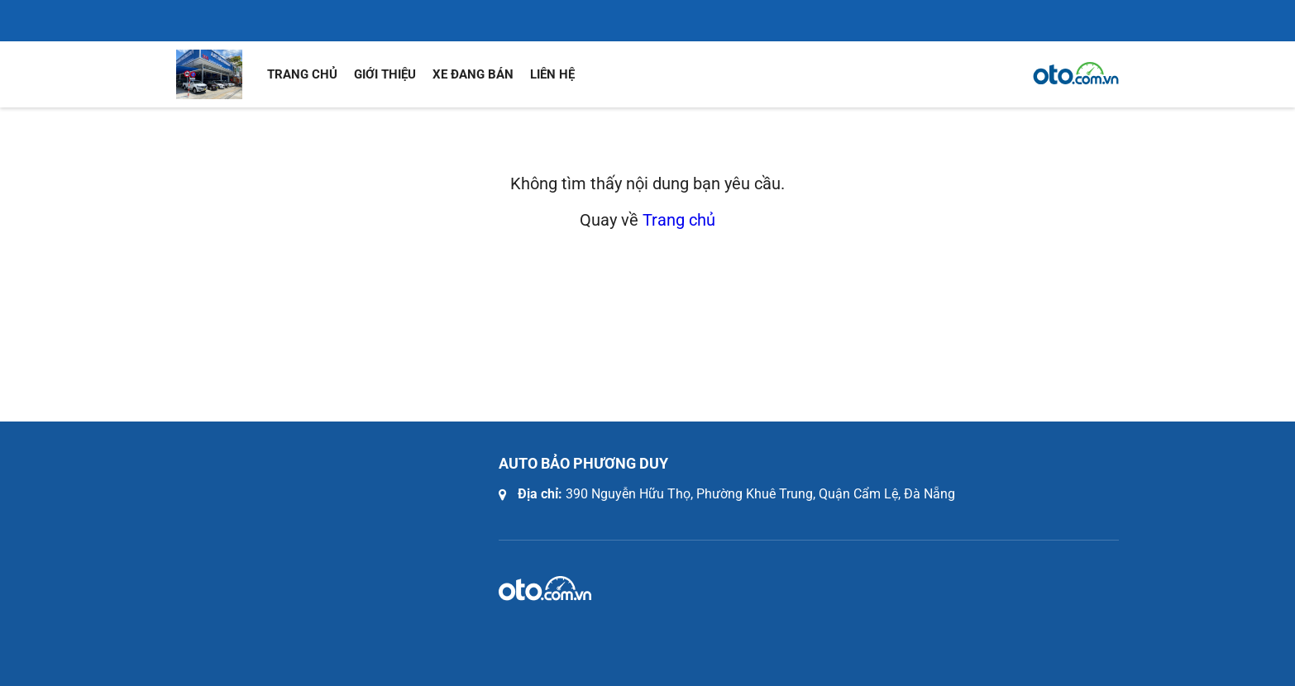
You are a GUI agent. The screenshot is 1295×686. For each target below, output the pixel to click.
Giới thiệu (385, 74)
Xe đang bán (473, 74)
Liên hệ (552, 74)
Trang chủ (302, 74)
